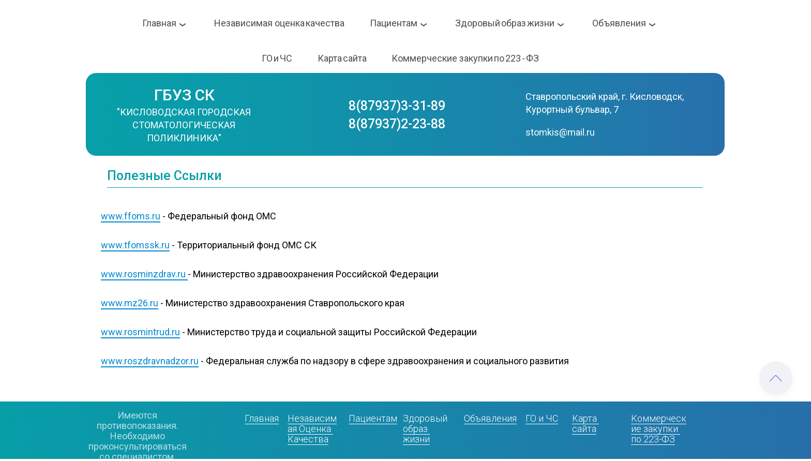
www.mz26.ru (129, 303)
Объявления (490, 418)
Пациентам (373, 418)
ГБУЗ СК (184, 95)
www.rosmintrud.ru (140, 331)
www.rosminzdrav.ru (143, 274)
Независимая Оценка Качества (312, 428)
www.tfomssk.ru (135, 245)
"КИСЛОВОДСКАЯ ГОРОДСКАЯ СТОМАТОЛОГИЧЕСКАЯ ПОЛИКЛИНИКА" (185, 125)
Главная (262, 418)
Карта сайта (585, 423)
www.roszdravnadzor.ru (150, 360)
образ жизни (416, 433)
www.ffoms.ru (130, 216)
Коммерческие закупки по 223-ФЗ (658, 428)
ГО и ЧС (541, 418)
